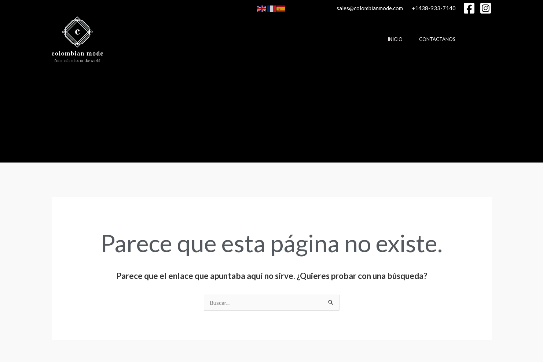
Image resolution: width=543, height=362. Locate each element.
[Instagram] (486, 8)
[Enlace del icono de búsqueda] (55, 112)
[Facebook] (469, 8)
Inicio (395, 39)
